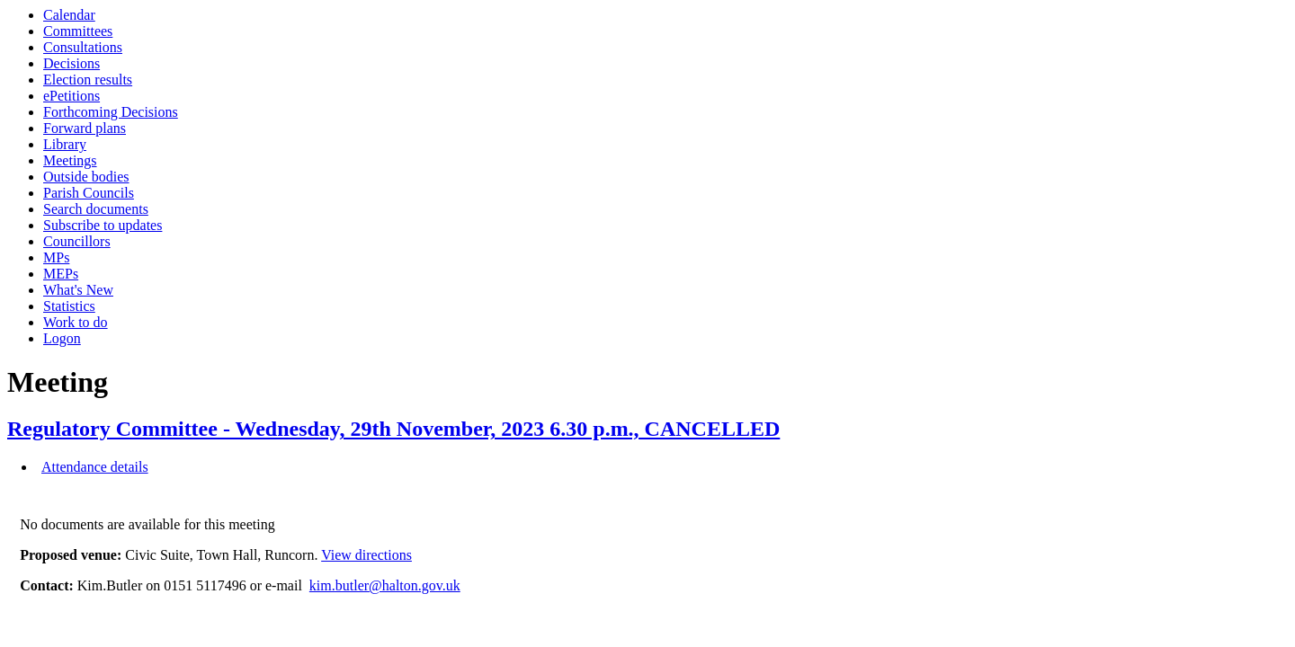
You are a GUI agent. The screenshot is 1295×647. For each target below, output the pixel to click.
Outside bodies (86, 176)
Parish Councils (88, 192)
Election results (87, 79)
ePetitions (71, 95)
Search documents (95, 209)
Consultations (82, 47)
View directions (366, 555)
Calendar (69, 14)
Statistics (69, 306)
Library (64, 144)
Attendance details (94, 466)
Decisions (71, 63)
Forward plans (84, 128)
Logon (62, 338)
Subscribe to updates (102, 225)
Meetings (70, 160)
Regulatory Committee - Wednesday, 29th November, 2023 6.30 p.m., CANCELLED (393, 428)
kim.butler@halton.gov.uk (384, 585)
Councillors (77, 241)
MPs (56, 257)
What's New (78, 289)
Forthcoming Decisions (110, 112)
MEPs (60, 273)
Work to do (75, 322)
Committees (77, 31)
